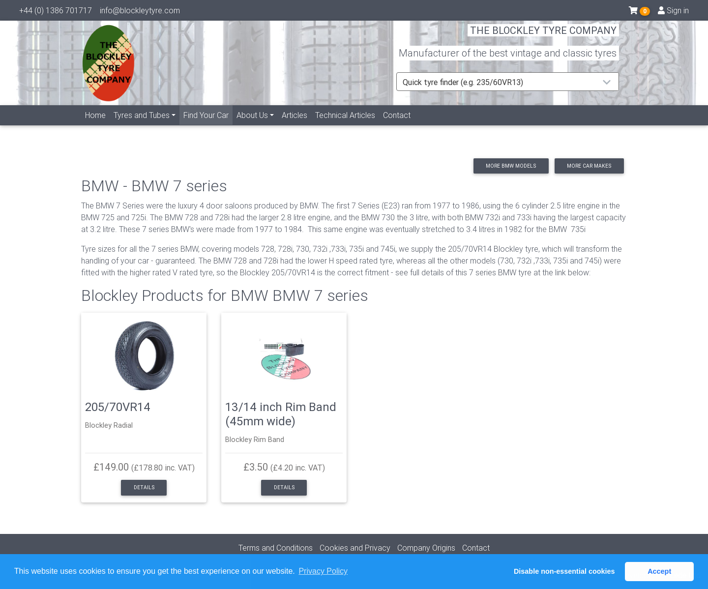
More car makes (589, 166)
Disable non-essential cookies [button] (564, 571)
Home (95, 126)
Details (144, 487)
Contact (397, 126)
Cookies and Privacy (355, 548)
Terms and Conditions (275, 548)
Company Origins (426, 548)
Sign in (673, 12)
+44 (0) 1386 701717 (55, 12)
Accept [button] (659, 571)
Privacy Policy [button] (323, 571)
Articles (294, 126)
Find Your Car (208, 125)
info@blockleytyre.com (140, 12)
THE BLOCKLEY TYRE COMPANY (543, 36)
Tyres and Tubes (142, 126)
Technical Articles (345, 126)
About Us (252, 126)
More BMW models (511, 166)
